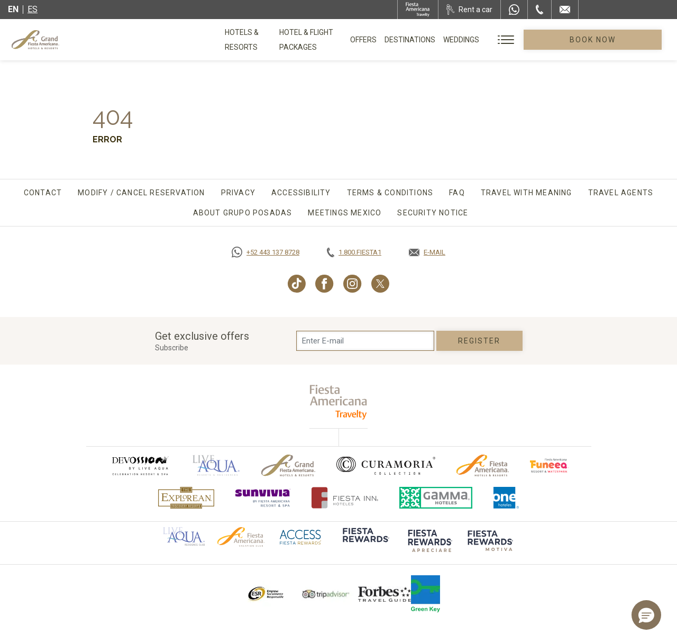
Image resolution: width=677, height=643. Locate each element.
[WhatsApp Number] (514, 9)
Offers (415, 39)
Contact (43, 192)
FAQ (457, 192)
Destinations (461, 39)
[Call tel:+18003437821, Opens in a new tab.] (354, 252)
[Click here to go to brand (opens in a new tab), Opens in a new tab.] (139, 465)
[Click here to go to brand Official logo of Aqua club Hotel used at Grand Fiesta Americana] (184, 536)
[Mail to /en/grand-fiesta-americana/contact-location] (565, 9)
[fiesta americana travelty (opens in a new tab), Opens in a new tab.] (338, 402)
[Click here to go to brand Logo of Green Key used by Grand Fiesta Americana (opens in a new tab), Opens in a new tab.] (425, 593)
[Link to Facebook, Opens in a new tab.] (324, 284)
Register (479, 341)
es (33, 9)
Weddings (513, 39)
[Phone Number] (539, 9)
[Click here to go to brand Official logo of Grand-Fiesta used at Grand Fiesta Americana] (288, 465)
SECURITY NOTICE (432, 213)
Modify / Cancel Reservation (141, 192)
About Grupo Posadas (242, 213)
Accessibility (301, 192)
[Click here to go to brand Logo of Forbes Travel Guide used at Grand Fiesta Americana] (384, 594)
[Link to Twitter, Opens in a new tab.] (380, 284)
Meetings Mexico (344, 213)
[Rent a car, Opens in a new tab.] (469, 9)
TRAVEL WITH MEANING (526, 192)
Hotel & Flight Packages (347, 43)
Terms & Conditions (390, 192)
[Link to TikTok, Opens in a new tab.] (297, 284)
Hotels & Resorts (259, 39)
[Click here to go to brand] (365, 542)
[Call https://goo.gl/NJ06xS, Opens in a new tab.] (265, 252)
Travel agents (621, 192)
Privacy (238, 192)
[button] (646, 615)
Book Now (619, 39)
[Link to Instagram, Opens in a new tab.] (352, 284)
